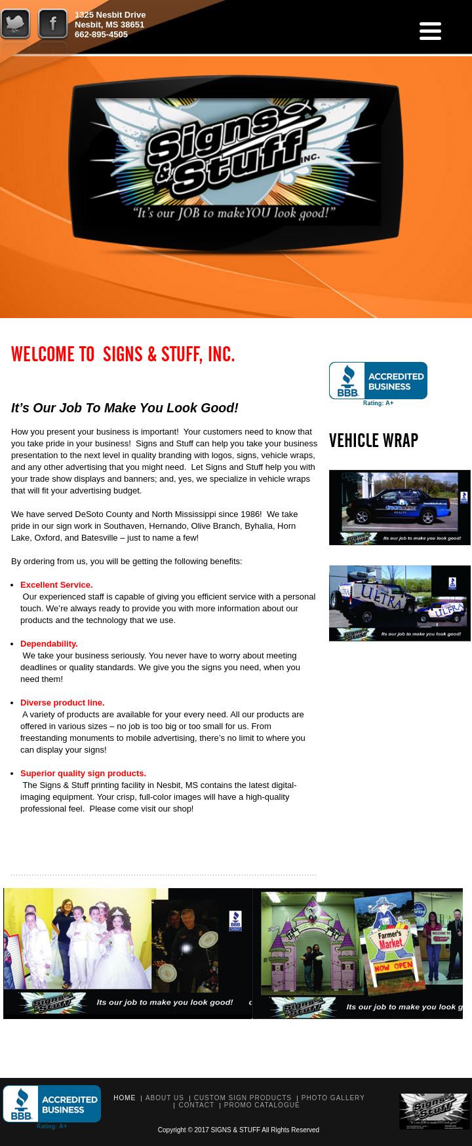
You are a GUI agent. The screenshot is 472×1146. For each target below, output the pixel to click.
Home (124, 1097)
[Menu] (430, 31)
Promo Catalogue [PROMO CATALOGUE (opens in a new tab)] (262, 1105)
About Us (165, 1097)
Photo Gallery (333, 1097)
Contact (196, 1105)
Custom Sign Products (243, 1097)
